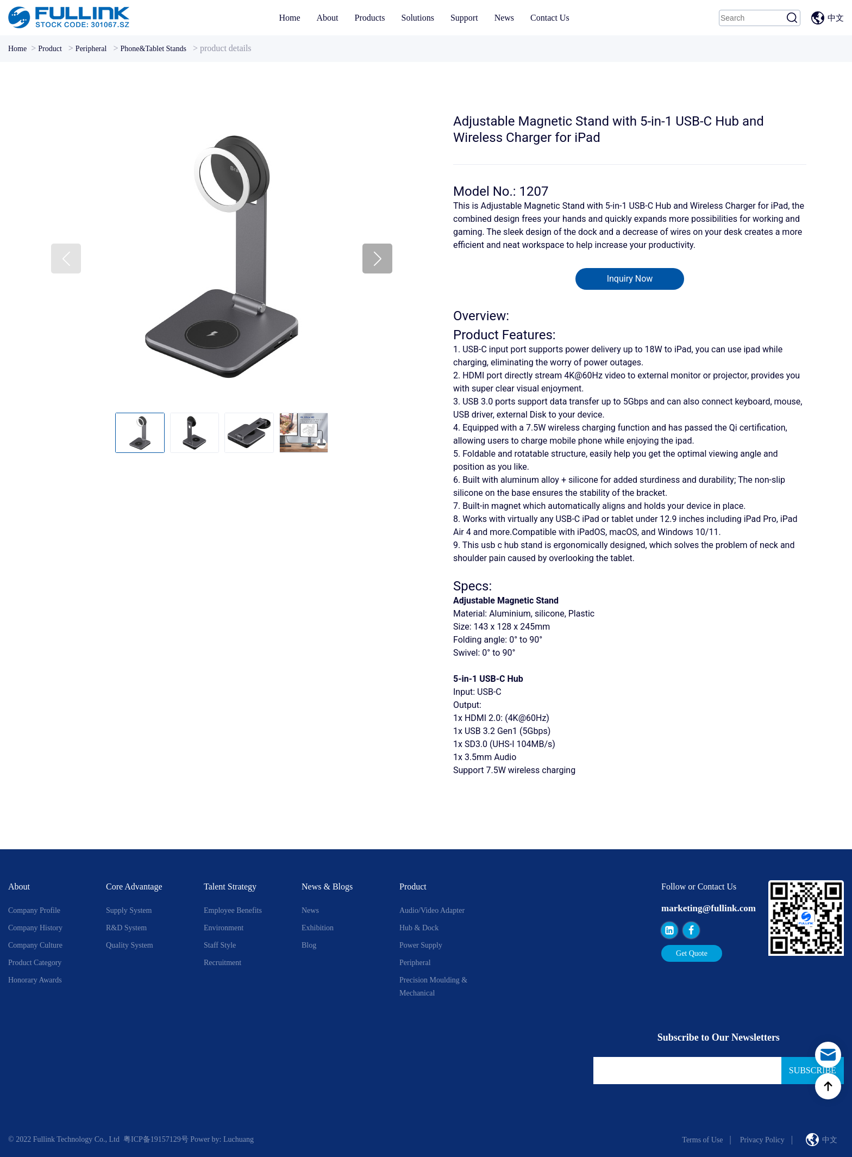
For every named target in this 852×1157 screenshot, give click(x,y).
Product (50, 49)
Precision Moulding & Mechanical (433, 986)
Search (792, 17)
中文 (836, 18)
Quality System (129, 945)
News (504, 17)
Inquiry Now (630, 278)
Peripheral (91, 49)
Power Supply (420, 945)
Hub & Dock (418, 928)
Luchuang (238, 1139)
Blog (309, 945)
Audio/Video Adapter (432, 910)
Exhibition (318, 928)
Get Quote (691, 953)
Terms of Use (702, 1140)
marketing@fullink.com (708, 908)
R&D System (126, 928)
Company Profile (34, 910)
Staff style (220, 945)
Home (289, 17)
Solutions (417, 17)
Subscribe (812, 1070)
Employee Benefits (233, 910)
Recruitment (222, 963)
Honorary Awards (35, 980)
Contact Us (549, 17)
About (327, 17)
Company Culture (35, 945)
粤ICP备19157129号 (156, 1139)
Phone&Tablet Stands (153, 49)
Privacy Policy (762, 1140)
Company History (35, 928)
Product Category (34, 963)
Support (464, 17)
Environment (223, 928)
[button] (377, 258)
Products (369, 17)
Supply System (129, 910)
